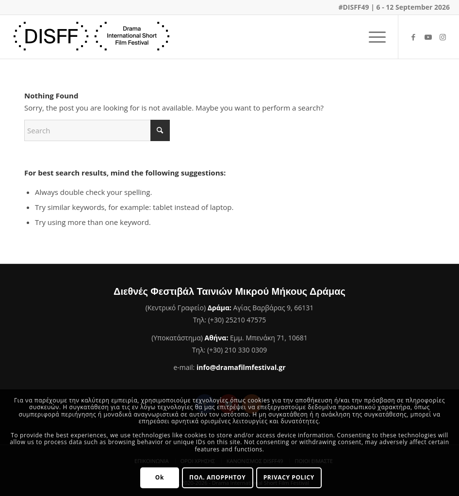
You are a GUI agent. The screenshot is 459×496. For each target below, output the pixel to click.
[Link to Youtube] (428, 37)
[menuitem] (372, 37)
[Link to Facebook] (413, 37)
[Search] (97, 130)
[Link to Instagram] (442, 37)
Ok (159, 477)
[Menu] (372, 37)
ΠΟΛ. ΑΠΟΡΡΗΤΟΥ (217, 477)
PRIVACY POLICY (288, 477)
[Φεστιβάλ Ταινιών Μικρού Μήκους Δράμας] (91, 37)
